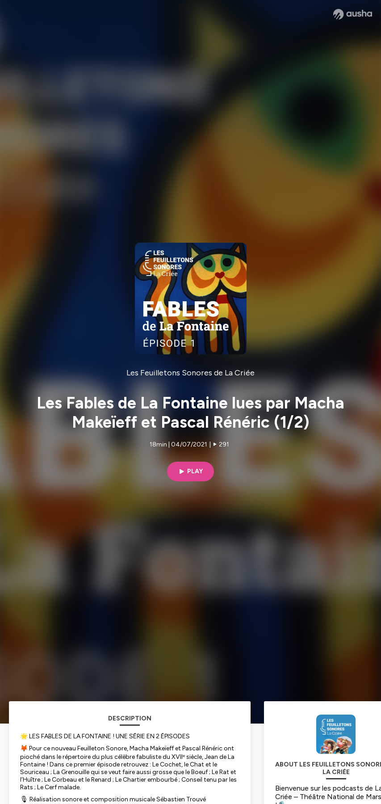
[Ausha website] (352, 14)
